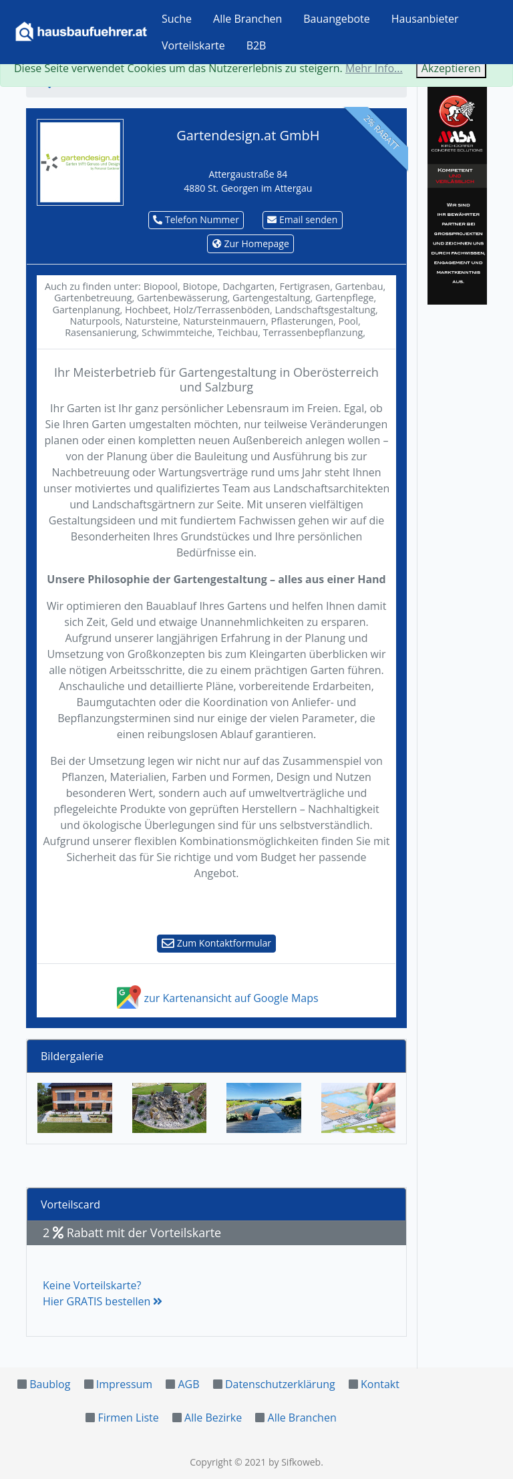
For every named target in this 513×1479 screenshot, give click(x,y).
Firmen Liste (128, 1417)
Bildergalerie (72, 1056)
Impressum (124, 1384)
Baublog (49, 1384)
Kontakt (380, 1384)
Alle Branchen (247, 18)
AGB (188, 1384)
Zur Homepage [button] (250, 243)
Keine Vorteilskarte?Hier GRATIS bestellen (102, 1293)
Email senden (302, 219)
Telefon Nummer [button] (196, 219)
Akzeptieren (451, 68)
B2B (256, 45)
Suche (177, 18)
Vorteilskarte (193, 45)
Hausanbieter (425, 18)
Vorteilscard (70, 1204)
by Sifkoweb (295, 1462)
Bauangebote (336, 18)
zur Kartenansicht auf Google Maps (216, 998)
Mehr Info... (374, 68)
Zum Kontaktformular (216, 943)
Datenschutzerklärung (280, 1384)
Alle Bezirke (213, 1417)
